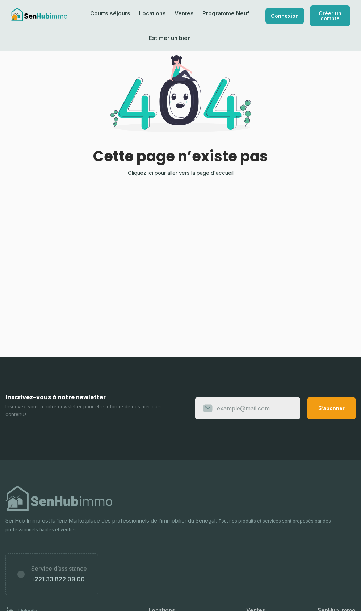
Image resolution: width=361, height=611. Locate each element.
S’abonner (331, 408)
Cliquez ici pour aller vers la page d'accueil (181, 172)
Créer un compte (330, 15)
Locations (152, 13)
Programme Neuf (225, 13)
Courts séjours (110, 13)
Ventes (184, 13)
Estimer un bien (170, 37)
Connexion (285, 16)
